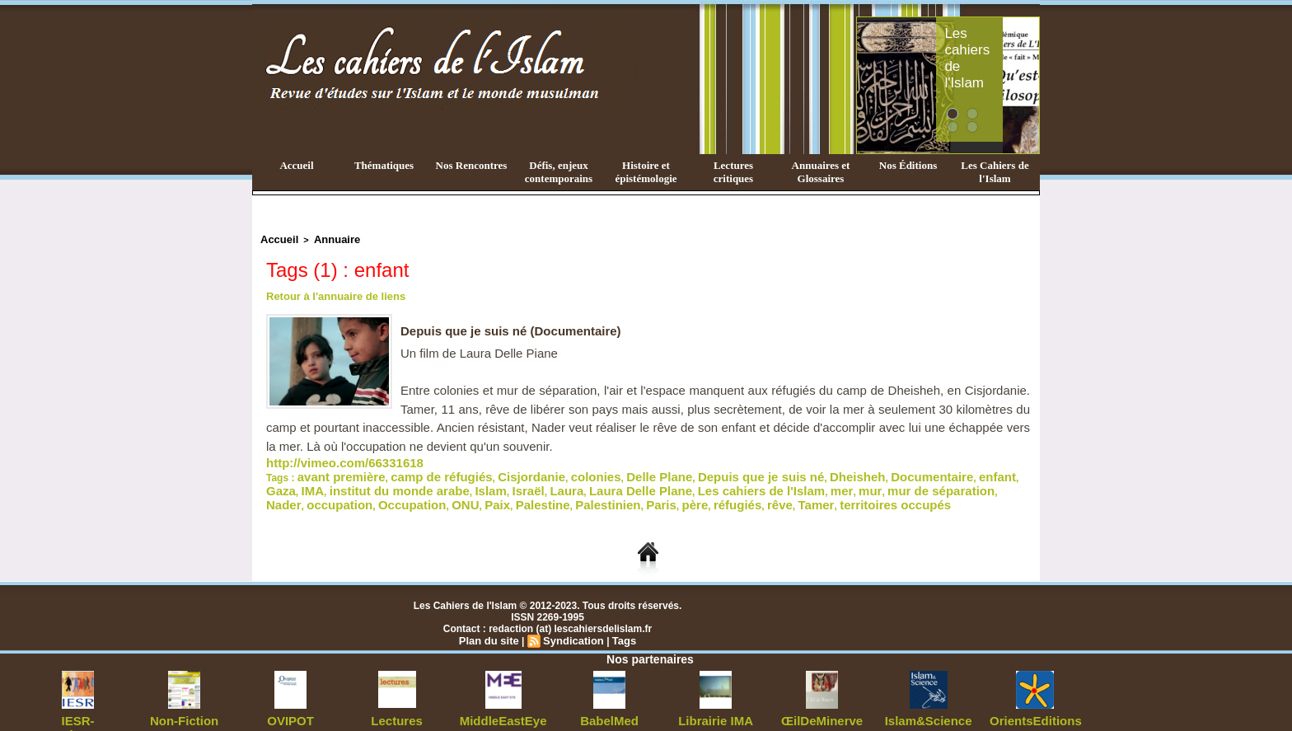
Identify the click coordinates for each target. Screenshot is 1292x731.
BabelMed (609, 706)
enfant (866, 470)
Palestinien (292, 493)
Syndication (572, 627)
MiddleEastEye (503, 706)
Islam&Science (928, 706)
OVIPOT (290, 706)
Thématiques (384, 165)
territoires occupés (528, 493)
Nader (739, 481)
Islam (311, 481)
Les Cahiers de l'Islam (994, 172)
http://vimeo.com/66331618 (329, 458)
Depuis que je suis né (673, 470)
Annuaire (327, 238)
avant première (332, 470)
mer (597, 481)
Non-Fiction (184, 706)
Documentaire (812, 470)
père (363, 493)
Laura (373, 481)
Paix (915, 481)
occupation (785, 481)
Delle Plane (591, 470)
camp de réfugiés (414, 470)
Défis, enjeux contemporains (558, 172)
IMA (924, 470)
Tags (619, 627)
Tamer (464, 493)
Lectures (397, 706)
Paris (336, 493)
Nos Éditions (908, 165)
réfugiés (399, 493)
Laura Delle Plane (434, 481)
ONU (888, 481)
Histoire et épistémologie (645, 172)
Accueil (296, 165)
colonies (539, 470)
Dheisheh (752, 470)
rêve (434, 493)
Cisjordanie (486, 470)
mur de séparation (677, 481)
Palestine (952, 481)
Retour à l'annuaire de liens (330, 293)
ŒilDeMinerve (821, 706)
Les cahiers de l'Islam (999, 35)
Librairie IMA (716, 706)
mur (620, 481)
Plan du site (492, 627)
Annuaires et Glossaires (821, 172)
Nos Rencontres (472, 165)
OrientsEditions (1034, 706)
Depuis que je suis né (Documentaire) (517, 328)
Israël (341, 481)
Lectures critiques (733, 172)
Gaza (898, 470)
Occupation (844, 481)
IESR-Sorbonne (78, 706)
